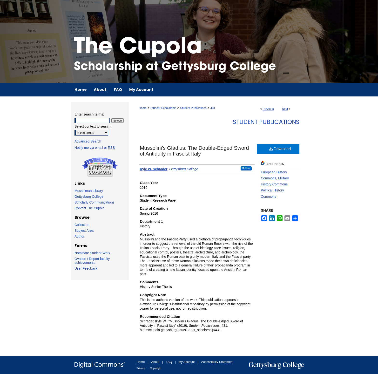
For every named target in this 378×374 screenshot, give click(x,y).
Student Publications (193, 108)
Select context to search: (92, 126)
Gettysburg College (88, 196)
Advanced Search (87, 141)
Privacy (140, 368)
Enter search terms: (89, 114)
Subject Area (84, 230)
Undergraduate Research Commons (100, 167)
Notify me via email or (94, 148)
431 (212, 108)
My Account (187, 362)
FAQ (169, 362)
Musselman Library (88, 191)
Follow (246, 168)
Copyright (155, 368)
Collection (81, 225)
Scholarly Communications (94, 202)
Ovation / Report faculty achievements (92, 261)
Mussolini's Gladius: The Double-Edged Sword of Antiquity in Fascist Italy (194, 151)
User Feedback (85, 268)
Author (79, 236)
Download (280, 149)
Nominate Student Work (92, 253)
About (155, 362)
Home (143, 108)
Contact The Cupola (89, 208)
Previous (268, 109)
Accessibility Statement (217, 362)
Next (285, 109)
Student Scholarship (163, 108)
